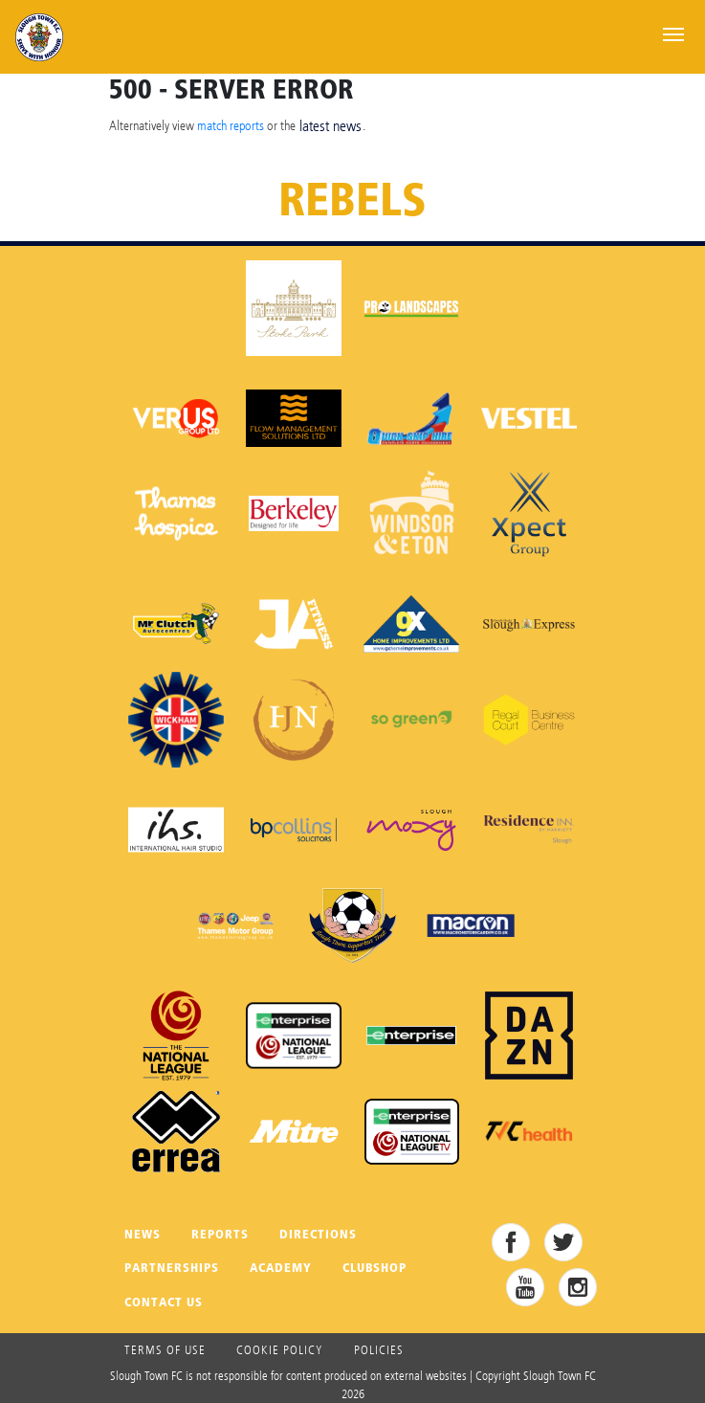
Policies (379, 1349)
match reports (230, 125)
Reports (220, 1234)
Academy (281, 1267)
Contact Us (163, 1302)
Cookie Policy (279, 1349)
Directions (318, 1234)
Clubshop (374, 1267)
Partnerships (171, 1267)
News (142, 1234)
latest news (330, 126)
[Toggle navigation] (673, 32)
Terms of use (165, 1349)
